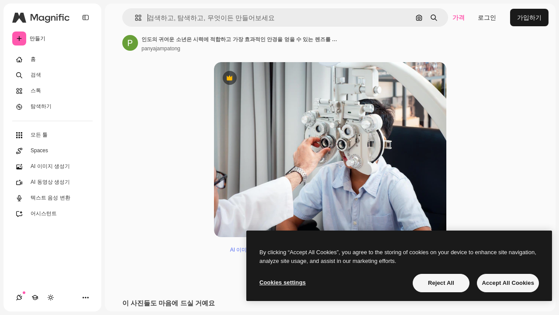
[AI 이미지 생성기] (52, 167)
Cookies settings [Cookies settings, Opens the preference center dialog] (282, 282)
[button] (135, 17)
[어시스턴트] (52, 214)
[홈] (52, 59)
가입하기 (529, 17)
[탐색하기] (52, 107)
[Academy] (35, 297)
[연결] (19, 297)
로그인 (487, 17)
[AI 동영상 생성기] (52, 182)
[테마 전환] (51, 297)
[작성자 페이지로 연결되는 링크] (130, 43)
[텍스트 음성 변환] (52, 198)
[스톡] (52, 91)
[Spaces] (52, 151)
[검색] (52, 75)
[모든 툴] (52, 135)
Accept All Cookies (508, 283)
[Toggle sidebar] (86, 17)
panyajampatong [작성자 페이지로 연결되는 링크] (160, 49)
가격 (458, 17)
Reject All (441, 283)
